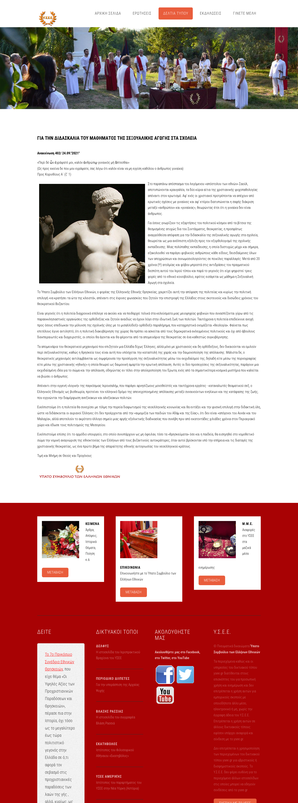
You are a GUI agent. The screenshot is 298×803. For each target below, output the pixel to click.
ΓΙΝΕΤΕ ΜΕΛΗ (244, 13)
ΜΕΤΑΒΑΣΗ (55, 572)
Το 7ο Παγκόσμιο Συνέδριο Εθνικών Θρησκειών (59, 661)
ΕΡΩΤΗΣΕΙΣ (142, 13)
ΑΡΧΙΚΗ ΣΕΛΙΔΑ (108, 13)
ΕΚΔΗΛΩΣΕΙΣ (211, 13)
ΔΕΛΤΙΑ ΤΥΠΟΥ (175, 13)
